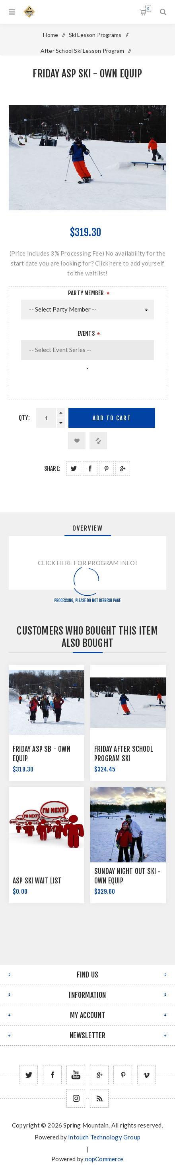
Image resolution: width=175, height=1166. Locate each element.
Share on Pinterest (106, 468)
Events (86, 333)
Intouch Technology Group (104, 1137)
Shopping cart (148, 9)
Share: (52, 468)
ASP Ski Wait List (37, 881)
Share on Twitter (73, 468)
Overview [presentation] (87, 528)
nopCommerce (104, 1158)
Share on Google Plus (122, 468)
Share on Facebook (90, 468)
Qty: (24, 417)
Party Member (86, 293)
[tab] (87, 528)
